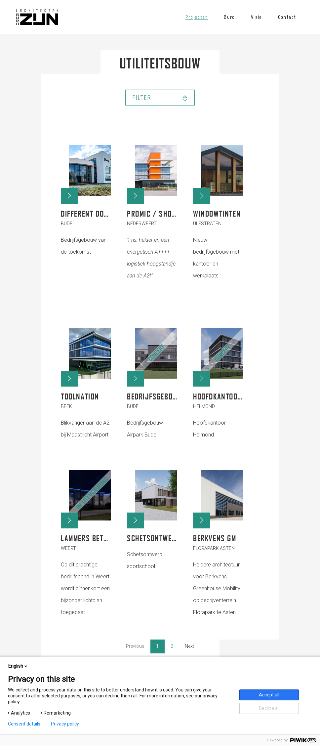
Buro (229, 17)
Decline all (269, 708)
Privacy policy (65, 723)
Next (189, 646)
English (18, 666)
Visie (256, 17)
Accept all (269, 694)
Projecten (196, 17)
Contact (287, 17)
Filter (160, 98)
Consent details (24, 723)
